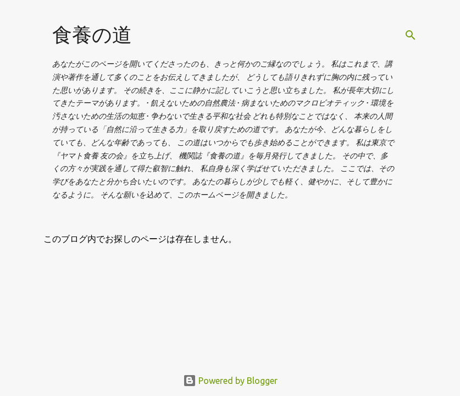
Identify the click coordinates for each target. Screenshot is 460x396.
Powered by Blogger (230, 381)
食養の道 (92, 34)
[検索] (410, 35)
